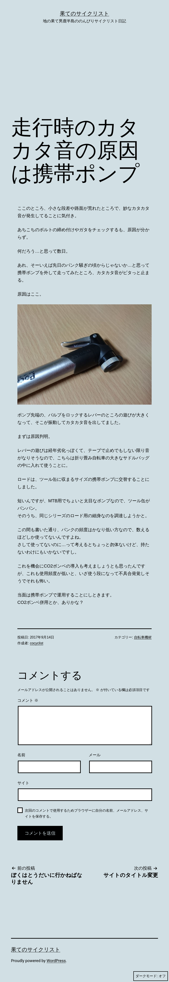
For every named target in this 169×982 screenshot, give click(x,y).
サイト (23, 783)
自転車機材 (143, 637)
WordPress (56, 960)
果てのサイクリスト (84, 14)
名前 (21, 755)
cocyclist (36, 643)
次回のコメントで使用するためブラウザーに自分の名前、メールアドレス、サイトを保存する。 (86, 813)
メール (95, 755)
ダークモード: (151, 976)
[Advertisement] (84, 76)
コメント (27, 700)
